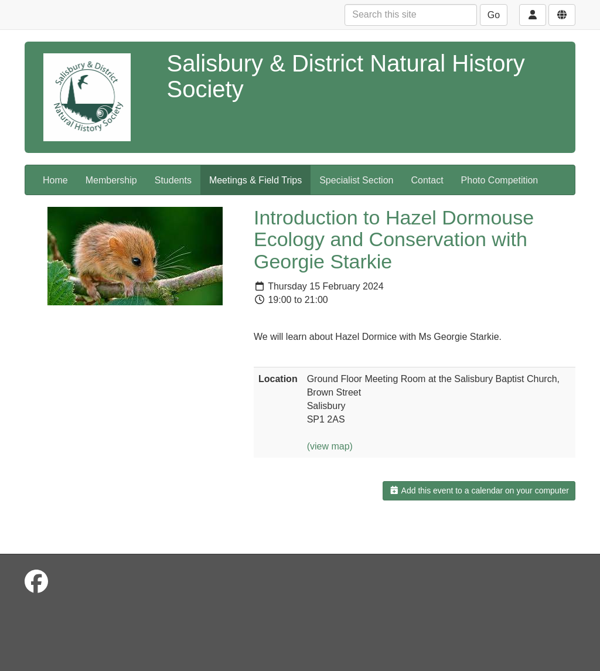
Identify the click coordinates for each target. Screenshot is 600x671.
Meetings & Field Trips (255, 180)
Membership (111, 180)
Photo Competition (499, 180)
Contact (427, 180)
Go (494, 15)
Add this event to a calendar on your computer (479, 490)
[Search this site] (411, 15)
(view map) (330, 446)
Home (55, 180)
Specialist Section (356, 180)
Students (173, 180)
